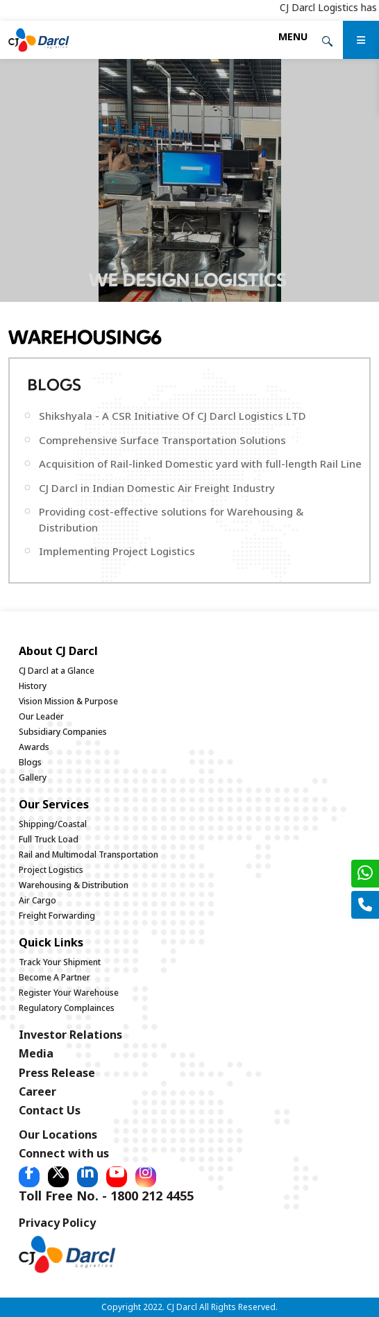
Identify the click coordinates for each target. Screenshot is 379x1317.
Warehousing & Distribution (73, 885)
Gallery (33, 777)
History (33, 686)
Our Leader (41, 716)
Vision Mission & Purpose (68, 701)
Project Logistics (51, 870)
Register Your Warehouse (69, 993)
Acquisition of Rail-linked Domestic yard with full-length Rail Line (200, 463)
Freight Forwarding (57, 915)
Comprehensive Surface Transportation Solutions (162, 440)
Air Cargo (37, 900)
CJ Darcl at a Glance (56, 671)
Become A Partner (54, 977)
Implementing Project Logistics (117, 551)
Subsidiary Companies (63, 732)
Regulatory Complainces (67, 1008)
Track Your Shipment (60, 962)
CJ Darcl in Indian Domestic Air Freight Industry (157, 488)
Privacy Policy (57, 1222)
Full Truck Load (48, 839)
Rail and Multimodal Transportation (88, 854)
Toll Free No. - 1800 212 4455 (106, 1195)
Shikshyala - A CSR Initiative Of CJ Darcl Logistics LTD (172, 416)
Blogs (30, 762)
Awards (34, 747)
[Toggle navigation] (293, 36)
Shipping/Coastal (53, 824)
